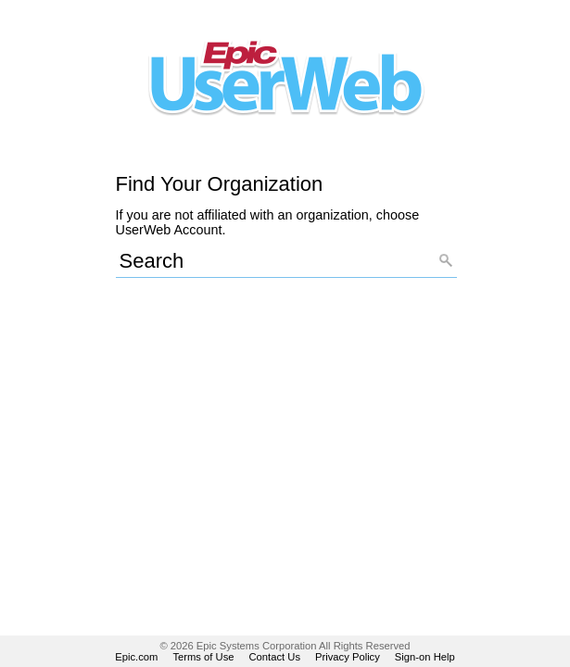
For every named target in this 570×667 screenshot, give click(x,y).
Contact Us (275, 656)
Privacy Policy (347, 656)
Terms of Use (203, 656)
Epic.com (136, 656)
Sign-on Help (425, 656)
